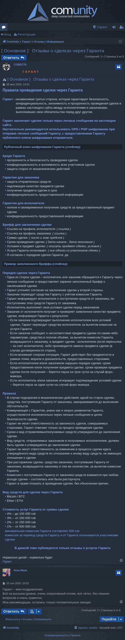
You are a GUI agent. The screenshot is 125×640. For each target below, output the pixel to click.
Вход (7, 34)
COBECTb (20, 64)
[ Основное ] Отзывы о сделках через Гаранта (52, 51)
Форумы (4, 28)
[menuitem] (100, 27)
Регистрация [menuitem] (122, 28)
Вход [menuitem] (115, 28)
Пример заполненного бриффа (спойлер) (35, 264)
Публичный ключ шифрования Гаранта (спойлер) (42, 147)
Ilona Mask (20, 570)
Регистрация (26, 34)
